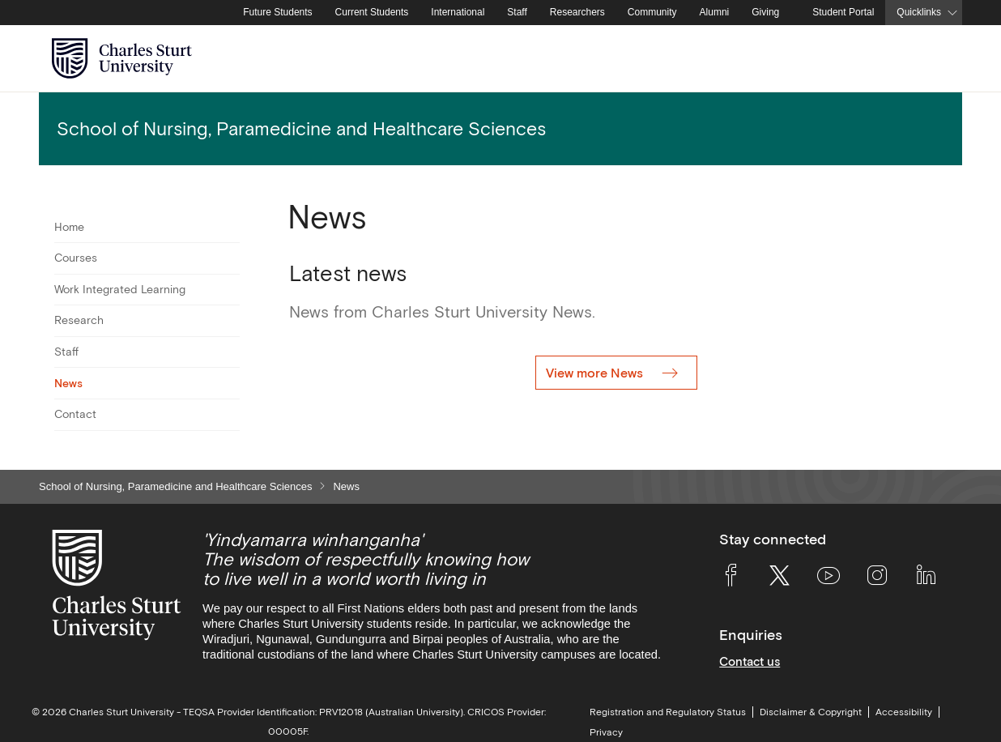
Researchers (577, 12)
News (68, 383)
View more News (596, 372)
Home (69, 226)
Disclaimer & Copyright (811, 712)
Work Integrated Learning (119, 289)
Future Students (277, 12)
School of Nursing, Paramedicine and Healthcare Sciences (175, 486)
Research (79, 319)
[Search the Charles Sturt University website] (931, 59)
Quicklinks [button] (919, 12)
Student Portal (843, 12)
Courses (75, 257)
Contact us (749, 661)
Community (652, 12)
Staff (516, 12)
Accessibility (903, 712)
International (457, 12)
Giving (765, 12)
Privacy (606, 732)
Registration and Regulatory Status (668, 712)
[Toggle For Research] (229, 320)
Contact (75, 413)
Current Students (372, 12)
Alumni (715, 12)
